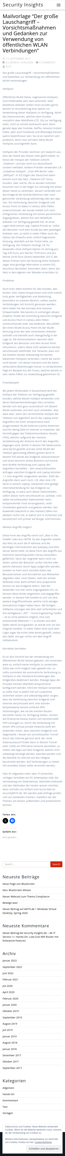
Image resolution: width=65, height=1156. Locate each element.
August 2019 (10, 1023)
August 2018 (10, 1042)
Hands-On (8, 1094)
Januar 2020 (10, 1004)
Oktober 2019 (11, 1011)
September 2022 (12, 967)
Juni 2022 (8, 973)
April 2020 (9, 992)
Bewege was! (10, 902)
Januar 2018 (10, 1049)
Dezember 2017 (12, 1055)
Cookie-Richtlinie (43, 1142)
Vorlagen (26, 62)
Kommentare (10, 1100)
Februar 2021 (10, 979)
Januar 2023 (10, 960)
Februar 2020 (10, 998)
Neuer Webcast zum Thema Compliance (26, 896)
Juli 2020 (8, 986)
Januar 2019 (10, 1036)
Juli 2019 (8, 1030)
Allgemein (12, 62)
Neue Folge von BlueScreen (19, 883)
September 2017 (12, 1068)
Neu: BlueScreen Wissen (17, 890)
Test (5, 1106)
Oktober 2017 (11, 1061)
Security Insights (23, 4)
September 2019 (12, 1017)
